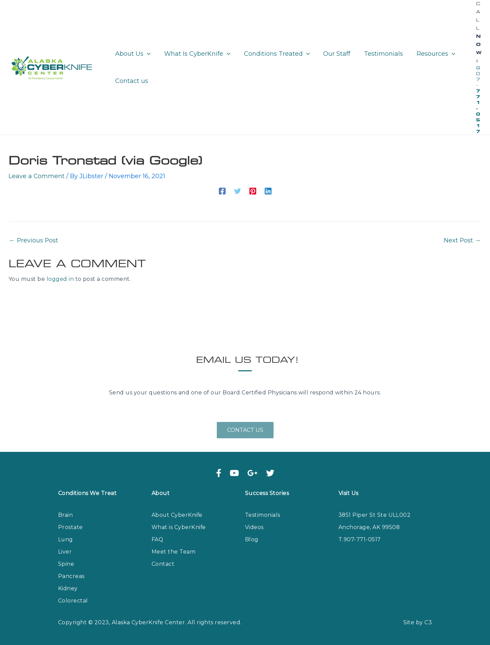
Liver (65, 551)
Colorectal (73, 600)
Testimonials (262, 515)
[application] (146, 53)
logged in (60, 279)
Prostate (70, 527)
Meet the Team (173, 551)
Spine (66, 564)
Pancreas (71, 576)
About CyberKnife (177, 515)
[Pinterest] (252, 190)
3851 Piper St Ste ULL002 (374, 515)
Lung (65, 539)
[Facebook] (222, 190)
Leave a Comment (36, 176)
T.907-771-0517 (359, 539)
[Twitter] (237, 190)
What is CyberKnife (179, 527)
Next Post (462, 240)
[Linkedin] (268, 190)
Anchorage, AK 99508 (369, 527)
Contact (163, 564)
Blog (252, 539)
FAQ (157, 539)
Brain (65, 515)
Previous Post (34, 240)
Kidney (68, 588)
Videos (254, 527)
